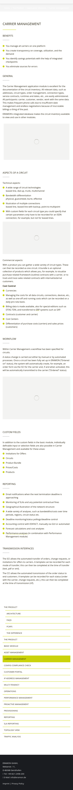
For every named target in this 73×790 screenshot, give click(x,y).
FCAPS (9, 626)
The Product (10, 607)
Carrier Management (15, 659)
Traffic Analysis (12, 736)
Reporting (9, 717)
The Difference (14, 633)
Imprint (6, 783)
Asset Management (14, 652)
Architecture (14, 613)
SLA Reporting (11, 723)
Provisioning (11, 710)
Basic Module (11, 646)
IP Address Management (16, 678)
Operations (10, 691)
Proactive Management (16, 704)
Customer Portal (13, 671)
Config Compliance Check (17, 665)
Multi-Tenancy (11, 684)
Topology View (12, 730)
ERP (38, 309)
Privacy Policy (18, 783)
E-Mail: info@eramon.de (14, 777)
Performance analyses (17, 533)
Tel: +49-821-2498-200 (13, 773)
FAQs (9, 620)
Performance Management (18, 697)
